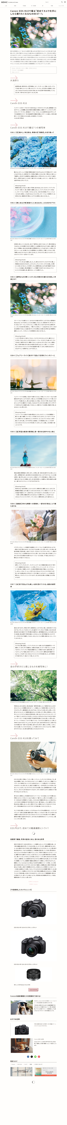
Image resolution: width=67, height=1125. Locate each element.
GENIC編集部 (20, 70)
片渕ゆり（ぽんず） (39, 1064)
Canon (13, 1064)
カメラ (26, 1064)
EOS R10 (20, 1064)
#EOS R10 (18, 68)
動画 (31, 1064)
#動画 (26, 68)
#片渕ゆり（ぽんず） (33, 68)
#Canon (13, 68)
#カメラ (23, 68)
